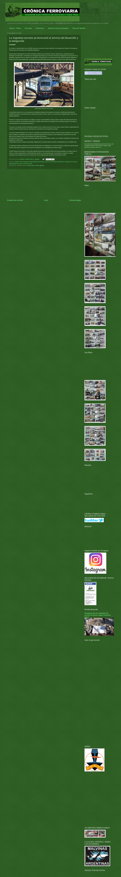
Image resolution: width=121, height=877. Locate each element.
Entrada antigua (75, 200)
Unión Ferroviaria (27, 163)
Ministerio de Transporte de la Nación (67, 161)
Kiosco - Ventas (15, 28)
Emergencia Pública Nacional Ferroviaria (33, 161)
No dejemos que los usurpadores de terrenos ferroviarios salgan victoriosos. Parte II (97, 615)
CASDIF (16, 161)
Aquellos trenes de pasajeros (58, 28)
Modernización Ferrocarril (15, 163)
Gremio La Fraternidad (51, 161)
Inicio (46, 200)
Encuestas (28, 28)
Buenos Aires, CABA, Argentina (36, 165)
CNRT (20, 161)
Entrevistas (40, 28)
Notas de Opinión (78, 28)
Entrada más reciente (15, 200)
